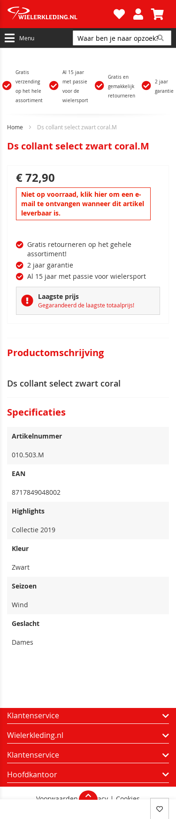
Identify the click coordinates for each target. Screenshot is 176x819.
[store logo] (59, 14)
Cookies (128, 799)
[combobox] (122, 37)
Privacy (97, 799)
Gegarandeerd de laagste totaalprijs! (86, 305)
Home (15, 127)
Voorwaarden (57, 799)
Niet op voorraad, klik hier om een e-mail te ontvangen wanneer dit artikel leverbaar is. (82, 203)
